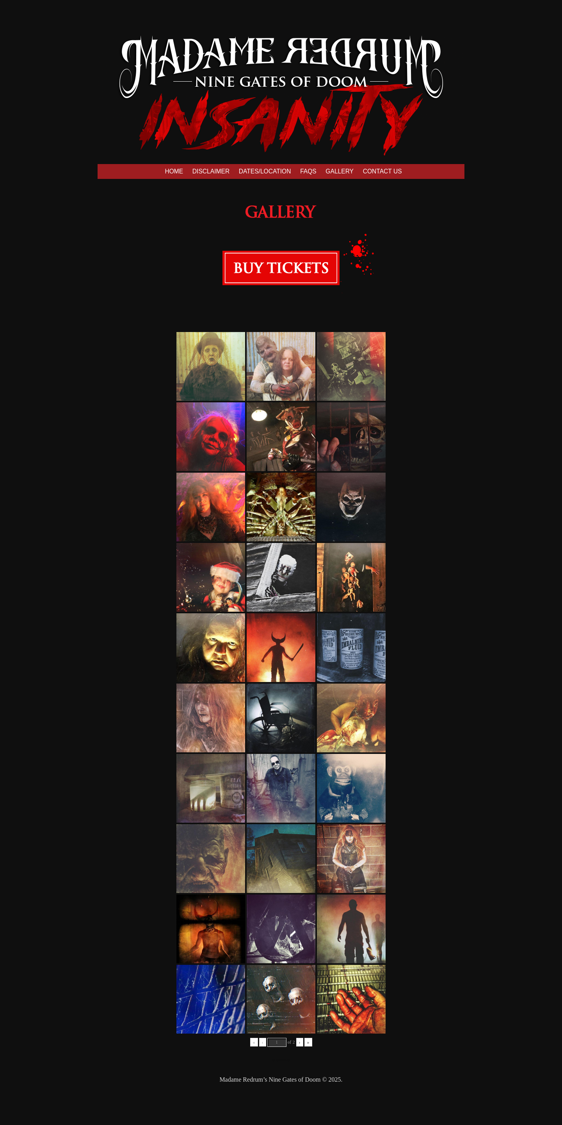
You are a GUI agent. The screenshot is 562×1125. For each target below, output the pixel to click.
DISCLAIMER (210, 171)
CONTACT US (382, 171)
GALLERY (339, 171)
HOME (174, 171)
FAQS (308, 171)
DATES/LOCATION (265, 171)
